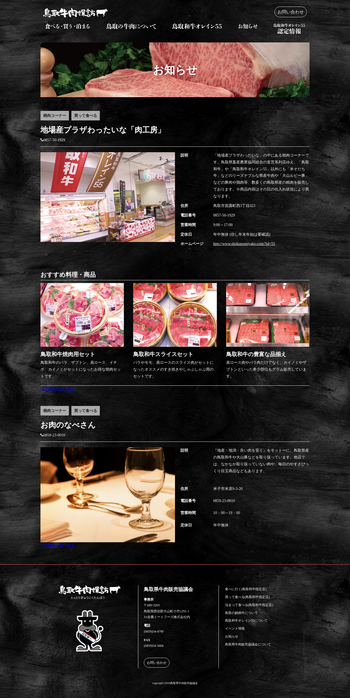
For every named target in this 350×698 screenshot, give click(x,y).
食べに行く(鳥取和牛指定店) (246, 589)
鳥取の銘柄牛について (241, 613)
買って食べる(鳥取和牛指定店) (247, 597)
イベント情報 (235, 628)
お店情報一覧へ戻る (57, 389)
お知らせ (231, 636)
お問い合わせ (291, 12)
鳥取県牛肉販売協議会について (248, 644)
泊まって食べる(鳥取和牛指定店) (249, 605)
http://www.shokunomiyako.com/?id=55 (244, 244)
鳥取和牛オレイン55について (246, 620)
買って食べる (85, 116)
